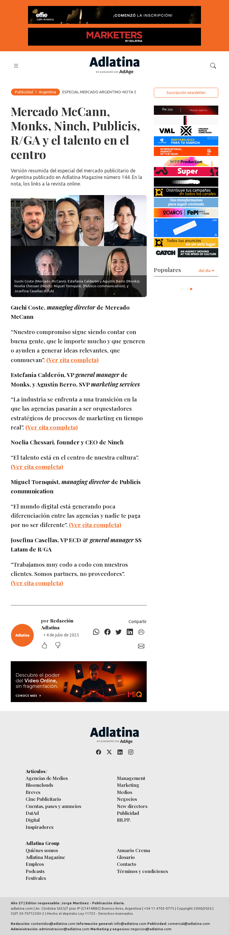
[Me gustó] (47, 645)
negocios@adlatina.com (151, 929)
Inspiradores (39, 827)
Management (131, 778)
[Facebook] (107, 632)
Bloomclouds (39, 785)
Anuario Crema (133, 850)
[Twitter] (118, 632)
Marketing (128, 785)
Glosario (126, 857)
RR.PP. (124, 820)
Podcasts (35, 871)
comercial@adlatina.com (189, 923)
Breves (33, 792)
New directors (132, 806)
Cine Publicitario (43, 799)
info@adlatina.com (130, 923)
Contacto (126, 864)
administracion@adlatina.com (64, 929)
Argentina (47, 92)
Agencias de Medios (47, 778)
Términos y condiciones (142, 871)
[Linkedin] (130, 632)
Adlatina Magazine (45, 857)
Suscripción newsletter (186, 92)
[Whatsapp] (96, 632)
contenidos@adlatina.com (53, 923)
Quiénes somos (42, 850)
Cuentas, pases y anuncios (53, 806)
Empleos (35, 864)
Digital (33, 820)
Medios (124, 792)
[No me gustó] (61, 645)
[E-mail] (141, 646)
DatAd (32, 813)
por (57, 623)
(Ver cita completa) (72, 360)
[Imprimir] (141, 632)
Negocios (127, 799)
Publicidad (24, 92)
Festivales (36, 878)
